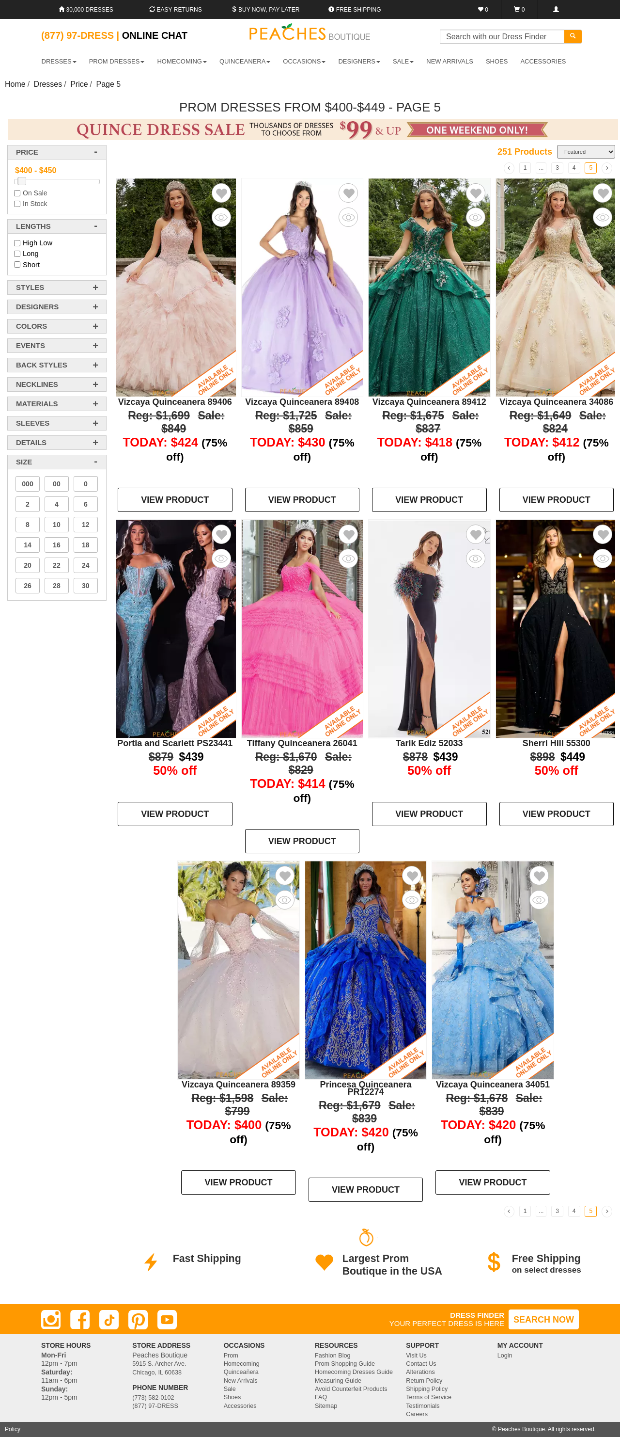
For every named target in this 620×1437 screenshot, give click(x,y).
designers (37, 307)
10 (57, 524)
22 (57, 565)
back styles (41, 365)
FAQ (321, 1397)
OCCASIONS (304, 61)
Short (31, 265)
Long (31, 253)
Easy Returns (175, 9)
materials (37, 403)
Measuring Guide (338, 1380)
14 (27, 545)
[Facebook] (80, 1319)
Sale (230, 1389)
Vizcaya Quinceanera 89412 (429, 402)
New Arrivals (449, 61)
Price (79, 84)
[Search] (573, 37)
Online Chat (154, 35)
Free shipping (354, 9)
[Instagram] (51, 1319)
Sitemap (326, 1406)
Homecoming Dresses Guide (354, 1372)
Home (15, 84)
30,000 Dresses (86, 9)
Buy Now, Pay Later (265, 9)
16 (57, 545)
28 (57, 586)
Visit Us (416, 1355)
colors (31, 326)
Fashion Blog (333, 1355)
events (30, 345)
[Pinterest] (138, 1319)
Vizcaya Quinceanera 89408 (302, 402)
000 (27, 484)
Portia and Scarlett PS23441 (174, 743)
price (27, 152)
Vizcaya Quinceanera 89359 (238, 1084)
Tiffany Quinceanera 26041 (302, 743)
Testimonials (422, 1406)
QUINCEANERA (244, 61)
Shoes (232, 1397)
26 (27, 586)
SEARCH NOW (543, 1320)
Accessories (240, 1406)
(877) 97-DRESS (155, 1406)
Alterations (420, 1372)
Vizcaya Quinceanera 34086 (556, 402)
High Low (37, 243)
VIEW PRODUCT (175, 500)
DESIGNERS (359, 61)
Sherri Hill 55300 (556, 743)
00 (57, 484)
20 (27, 565)
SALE (403, 61)
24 (86, 565)
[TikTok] (109, 1319)
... (541, 167)
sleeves (32, 423)
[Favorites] (483, 9)
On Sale (35, 193)
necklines (37, 384)
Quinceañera (241, 1372)
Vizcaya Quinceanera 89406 (175, 402)
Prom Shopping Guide (345, 1363)
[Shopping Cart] (519, 9)
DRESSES (59, 61)
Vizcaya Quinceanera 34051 (493, 1084)
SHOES (497, 61)
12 (86, 524)
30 (86, 586)
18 (86, 545)
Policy (12, 1429)
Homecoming (242, 1363)
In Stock (35, 204)
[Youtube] (167, 1319)
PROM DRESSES (117, 61)
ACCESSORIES (543, 61)
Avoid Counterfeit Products (351, 1389)
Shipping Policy (427, 1389)
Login (504, 1355)
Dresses (48, 84)
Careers (417, 1414)
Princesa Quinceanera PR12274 (365, 1088)
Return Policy (424, 1380)
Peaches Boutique (521, 1429)
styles (30, 287)
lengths (33, 226)
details (31, 442)
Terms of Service (428, 1397)
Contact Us (421, 1363)
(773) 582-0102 (153, 1397)
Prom (231, 1355)
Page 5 (108, 84)
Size (24, 462)
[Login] (556, 9)
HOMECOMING (181, 61)
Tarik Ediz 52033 (429, 743)
